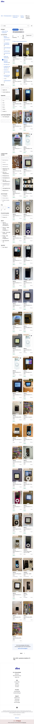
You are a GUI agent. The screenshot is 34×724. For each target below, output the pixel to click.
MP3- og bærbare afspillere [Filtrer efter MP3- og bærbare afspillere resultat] (7, 61)
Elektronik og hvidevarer (16, 16)
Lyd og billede (22, 16)
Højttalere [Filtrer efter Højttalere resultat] (7, 51)
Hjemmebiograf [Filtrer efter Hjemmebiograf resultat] (7, 48)
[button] (31, 25)
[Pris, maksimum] (5, 207)
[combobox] (15, 25)
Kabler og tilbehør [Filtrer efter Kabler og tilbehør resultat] (6, 57)
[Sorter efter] (29, 35)
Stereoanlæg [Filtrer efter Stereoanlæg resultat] (7, 72)
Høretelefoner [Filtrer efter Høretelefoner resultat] (7, 53)
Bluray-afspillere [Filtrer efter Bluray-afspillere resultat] (6, 37)
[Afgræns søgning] (5, 87)
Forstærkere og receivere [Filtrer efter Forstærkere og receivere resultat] (6, 44)
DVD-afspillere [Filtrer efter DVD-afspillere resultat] (7, 40)
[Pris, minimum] (2, 207)
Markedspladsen (7, 16)
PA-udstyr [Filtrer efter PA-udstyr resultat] (6, 64)
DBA (2, 16)
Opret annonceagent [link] (22, 648)
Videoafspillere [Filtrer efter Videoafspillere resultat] (7, 81)
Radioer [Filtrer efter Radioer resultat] (6, 70)
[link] (5, 31)
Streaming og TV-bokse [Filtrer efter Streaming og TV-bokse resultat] (7, 76)
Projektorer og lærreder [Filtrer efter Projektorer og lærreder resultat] (7, 67)
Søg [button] (8, 207)
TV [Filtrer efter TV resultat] (5, 78)
